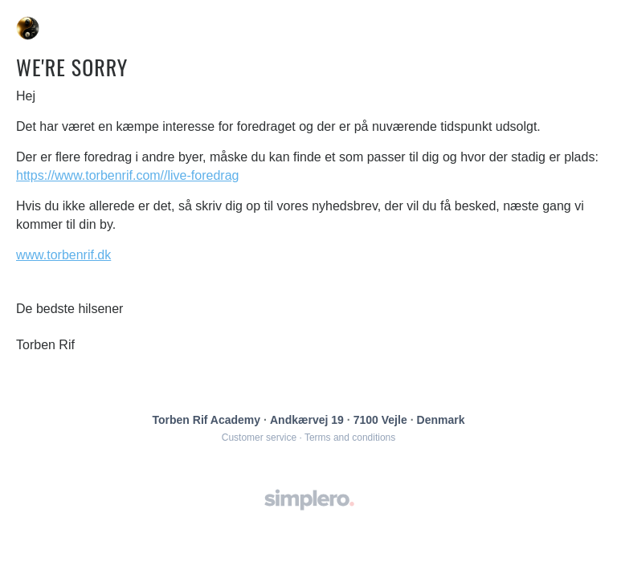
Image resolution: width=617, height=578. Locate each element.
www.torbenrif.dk (63, 255)
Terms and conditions (349, 437)
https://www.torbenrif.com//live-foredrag (127, 175)
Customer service (259, 437)
